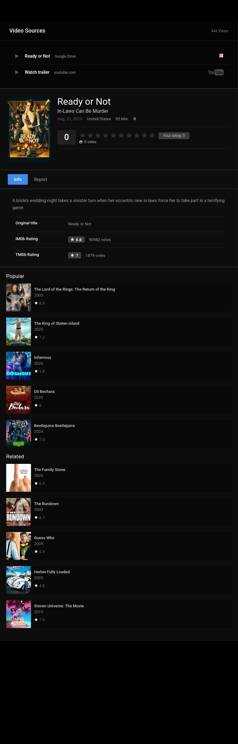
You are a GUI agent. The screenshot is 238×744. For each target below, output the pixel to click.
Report (40, 179)
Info (18, 179)
